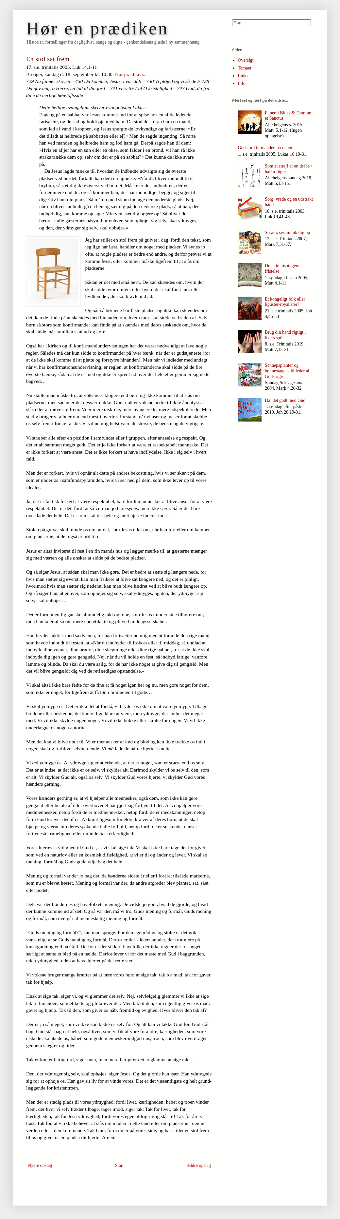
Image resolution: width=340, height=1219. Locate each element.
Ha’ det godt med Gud (285, 400)
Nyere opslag (40, 1165)
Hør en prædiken (97, 28)
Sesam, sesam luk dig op (287, 232)
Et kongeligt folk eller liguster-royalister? (285, 302)
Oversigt (246, 60)
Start (119, 1165)
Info (242, 83)
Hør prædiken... (131, 74)
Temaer (245, 68)
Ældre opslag (199, 1165)
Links (243, 75)
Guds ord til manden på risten (265, 147)
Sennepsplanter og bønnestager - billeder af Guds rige (287, 371)
